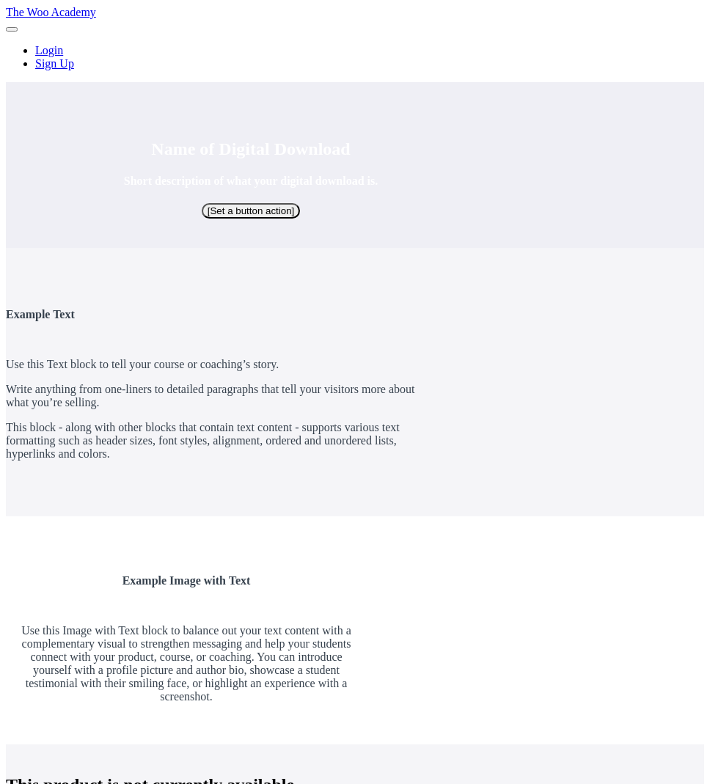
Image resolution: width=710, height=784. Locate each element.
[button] (12, 29)
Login (49, 50)
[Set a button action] (251, 210)
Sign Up (54, 63)
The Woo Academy (51, 12)
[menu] (355, 57)
